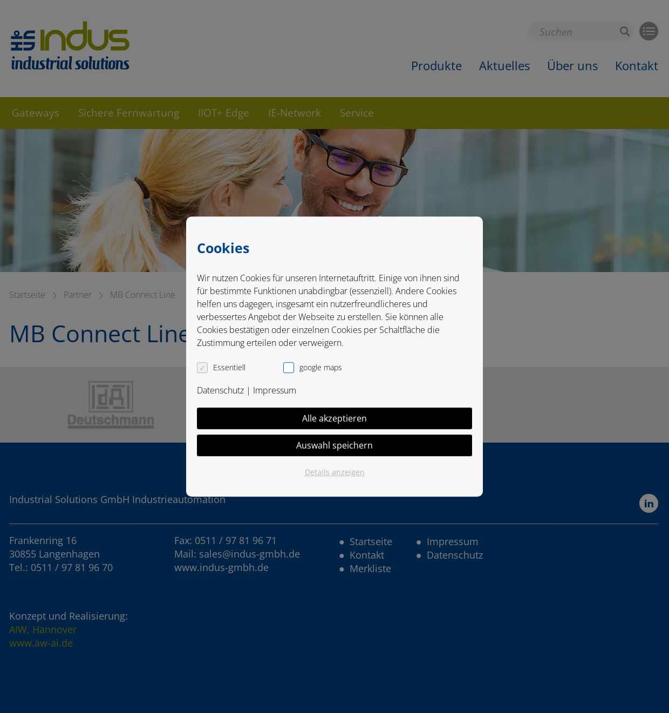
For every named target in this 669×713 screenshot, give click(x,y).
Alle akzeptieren (334, 418)
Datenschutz (220, 390)
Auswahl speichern (334, 445)
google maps (320, 367)
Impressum (274, 390)
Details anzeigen (335, 472)
